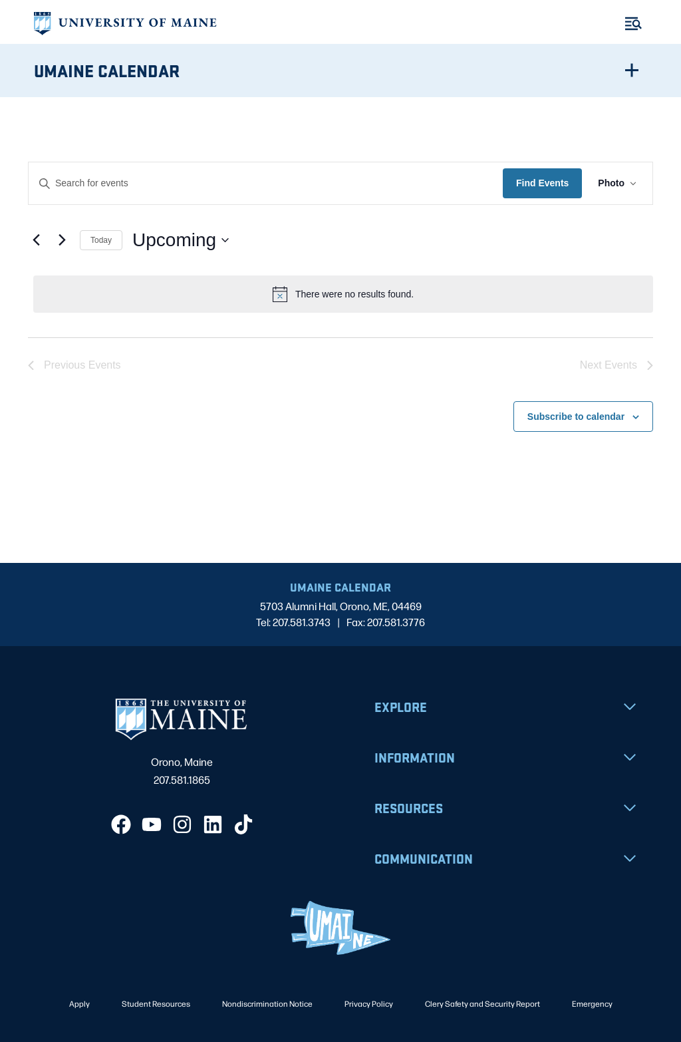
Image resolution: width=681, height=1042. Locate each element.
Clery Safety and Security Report (482, 1003)
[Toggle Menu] (633, 23)
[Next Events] (62, 240)
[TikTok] (243, 824)
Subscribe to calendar (575, 416)
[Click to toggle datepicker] (180, 240)
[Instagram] (182, 824)
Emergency (592, 1003)
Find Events (542, 183)
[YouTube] (152, 824)
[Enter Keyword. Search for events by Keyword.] (266, 183)
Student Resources (156, 1003)
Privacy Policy (368, 1003)
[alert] (343, 294)
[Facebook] (121, 824)
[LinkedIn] (213, 824)
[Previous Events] (36, 240)
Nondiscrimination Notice (267, 1003)
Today (101, 240)
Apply (79, 1003)
